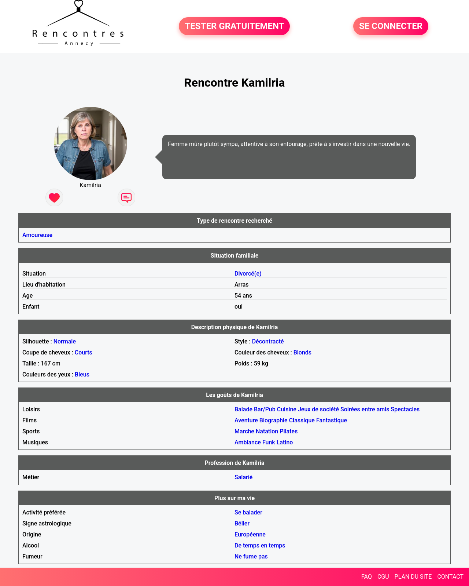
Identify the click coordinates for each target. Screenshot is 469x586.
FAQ (366, 576)
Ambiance (247, 442)
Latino (285, 442)
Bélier (242, 523)
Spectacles (405, 409)
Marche (244, 431)
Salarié (243, 477)
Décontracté (268, 341)
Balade (243, 409)
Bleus (82, 374)
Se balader (248, 512)
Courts (83, 352)
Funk (268, 442)
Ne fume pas (251, 556)
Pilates (289, 431)
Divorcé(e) (248, 273)
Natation (267, 431)
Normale (64, 341)
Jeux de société (318, 409)
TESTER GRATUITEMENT (234, 26)
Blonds (302, 352)
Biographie (273, 420)
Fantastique (331, 420)
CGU (383, 576)
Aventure (246, 420)
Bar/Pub (265, 409)
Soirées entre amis (364, 409)
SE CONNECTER (390, 26)
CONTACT (450, 576)
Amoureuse (37, 235)
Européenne (250, 534)
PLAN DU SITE (413, 576)
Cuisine (286, 409)
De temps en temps (259, 545)
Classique (302, 420)
